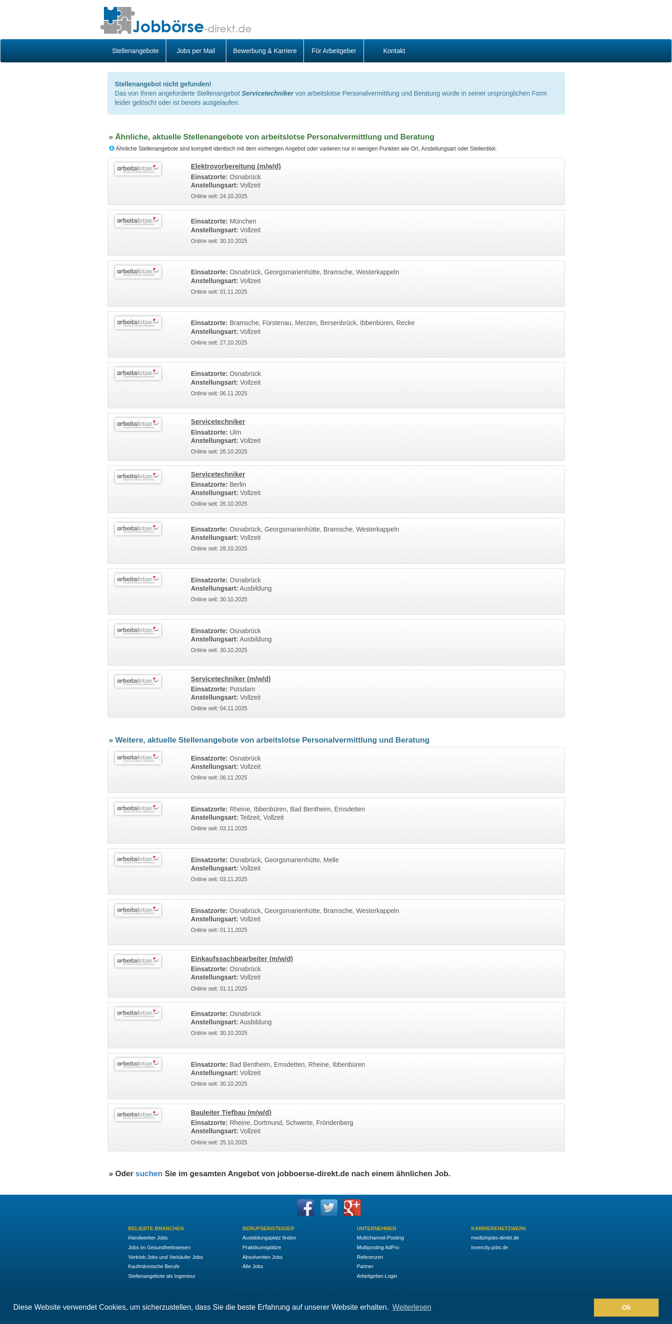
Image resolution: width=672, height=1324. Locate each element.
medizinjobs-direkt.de (495, 1237)
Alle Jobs (252, 1266)
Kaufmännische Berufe (154, 1266)
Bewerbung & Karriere (265, 50)
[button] (584, 1308)
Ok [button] (626, 1307)
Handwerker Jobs (148, 1237)
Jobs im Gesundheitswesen (159, 1247)
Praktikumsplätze (261, 1247)
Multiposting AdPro (378, 1247)
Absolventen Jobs (262, 1257)
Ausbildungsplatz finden (269, 1237)
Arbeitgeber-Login (377, 1276)
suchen (149, 1173)
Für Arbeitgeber (334, 50)
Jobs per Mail (196, 50)
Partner (365, 1266)
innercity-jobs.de (489, 1247)
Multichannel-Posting (380, 1237)
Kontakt (394, 50)
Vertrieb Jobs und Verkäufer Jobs (165, 1257)
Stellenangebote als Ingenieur (162, 1276)
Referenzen (370, 1257)
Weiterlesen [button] (412, 1307)
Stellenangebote (135, 50)
